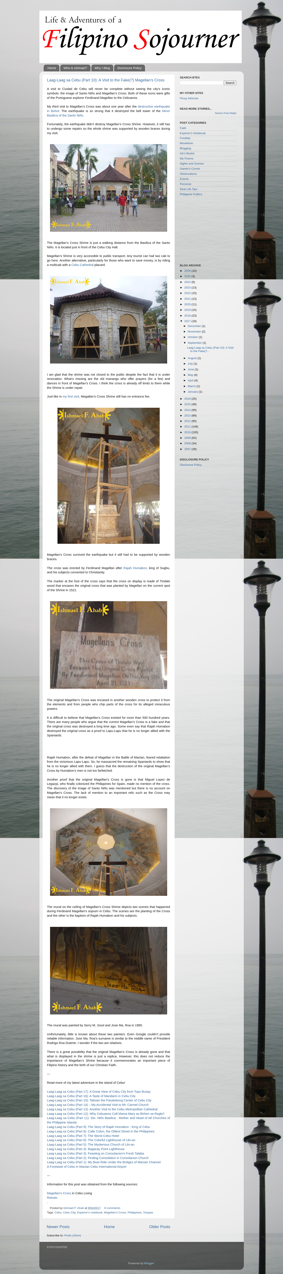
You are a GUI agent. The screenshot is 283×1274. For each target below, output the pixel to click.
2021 (187, 298)
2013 (187, 415)
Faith (183, 128)
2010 (187, 432)
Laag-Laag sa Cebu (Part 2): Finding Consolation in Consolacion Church (98, 1158)
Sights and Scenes (192, 163)
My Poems (187, 158)
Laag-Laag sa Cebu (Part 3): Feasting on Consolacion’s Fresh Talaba (95, 1153)
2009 (187, 437)
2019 (187, 309)
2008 (187, 443)
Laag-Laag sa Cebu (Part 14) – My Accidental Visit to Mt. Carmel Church (98, 1104)
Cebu (58, 1212)
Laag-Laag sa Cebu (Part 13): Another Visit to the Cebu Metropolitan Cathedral (102, 1109)
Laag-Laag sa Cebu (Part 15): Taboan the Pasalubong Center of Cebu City (99, 1100)
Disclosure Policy (129, 68)
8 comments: (112, 1208)
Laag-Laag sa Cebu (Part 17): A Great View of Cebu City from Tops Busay (99, 1091)
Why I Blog (102, 68)
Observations (188, 173)
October (193, 337)
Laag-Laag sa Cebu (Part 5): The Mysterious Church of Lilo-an (91, 1144)
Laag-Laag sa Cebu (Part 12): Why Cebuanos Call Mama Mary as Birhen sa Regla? (106, 1113)
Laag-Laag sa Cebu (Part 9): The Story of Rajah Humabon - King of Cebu (98, 1127)
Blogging (185, 148)
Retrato (52, 1197)
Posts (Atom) (72, 1235)
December (195, 326)
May (191, 374)
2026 (187, 270)
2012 (187, 421)
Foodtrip (185, 138)
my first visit (71, 396)
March (192, 386)
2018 (187, 315)
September (195, 342)
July (191, 363)
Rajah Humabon (135, 568)
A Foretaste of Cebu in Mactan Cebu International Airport (86, 1166)
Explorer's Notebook (193, 133)
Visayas (148, 1212)
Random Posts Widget (225, 113)
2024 (187, 282)
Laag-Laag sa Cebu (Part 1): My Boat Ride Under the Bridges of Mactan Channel (104, 1162)
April (191, 380)
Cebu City (69, 1212)
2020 (187, 304)
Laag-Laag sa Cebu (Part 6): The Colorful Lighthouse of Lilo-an (91, 1140)
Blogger (149, 1263)
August (193, 358)
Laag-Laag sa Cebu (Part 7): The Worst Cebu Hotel (83, 1136)
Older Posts (159, 1226)
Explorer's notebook (89, 1212)
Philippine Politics (191, 194)
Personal (185, 184)
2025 (187, 276)
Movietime (186, 143)
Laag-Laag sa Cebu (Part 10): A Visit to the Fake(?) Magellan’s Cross (106, 80)
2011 (187, 426)
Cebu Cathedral (82, 265)
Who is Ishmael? (75, 68)
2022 (187, 293)
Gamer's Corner (190, 168)
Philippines (134, 1212)
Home (51, 68)
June (191, 369)
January (193, 391)
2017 (187, 321)
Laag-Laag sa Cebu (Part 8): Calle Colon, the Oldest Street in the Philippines (101, 1131)
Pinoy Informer (189, 98)
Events (184, 178)
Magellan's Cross (59, 1193)
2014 (187, 410)
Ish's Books (187, 153)
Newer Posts (58, 1226)
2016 (187, 398)
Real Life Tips (188, 189)
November (195, 331)
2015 (187, 404)
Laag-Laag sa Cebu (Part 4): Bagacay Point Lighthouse (86, 1149)
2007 (187, 449)
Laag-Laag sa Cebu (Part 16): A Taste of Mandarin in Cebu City (91, 1096)
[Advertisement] (212, 229)
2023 (187, 287)
